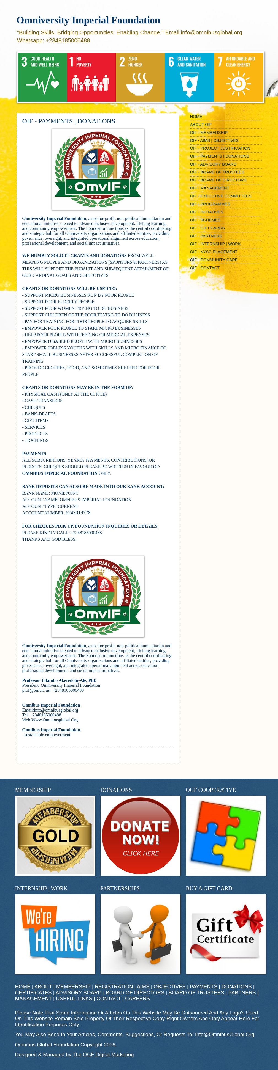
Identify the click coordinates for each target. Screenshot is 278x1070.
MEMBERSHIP (73, 986)
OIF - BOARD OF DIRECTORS (218, 180)
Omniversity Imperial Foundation (88, 20)
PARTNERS (242, 992)
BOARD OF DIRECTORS (135, 992)
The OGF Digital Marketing (103, 1054)
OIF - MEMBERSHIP (209, 132)
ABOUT (43, 986)
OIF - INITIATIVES (206, 212)
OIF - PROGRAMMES (210, 204)
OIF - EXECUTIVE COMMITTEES (221, 196)
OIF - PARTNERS (206, 236)
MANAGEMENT (33, 998)
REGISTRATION (114, 986)
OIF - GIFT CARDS (207, 228)
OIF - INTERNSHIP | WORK (215, 244)
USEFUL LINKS (74, 998)
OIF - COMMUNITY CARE (214, 260)
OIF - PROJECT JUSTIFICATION (220, 148)
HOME (196, 116)
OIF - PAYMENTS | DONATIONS (219, 156)
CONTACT (108, 998)
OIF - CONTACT (205, 268)
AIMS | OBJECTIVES (161, 986)
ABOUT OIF (201, 124)
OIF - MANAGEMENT (210, 188)
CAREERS (137, 998)
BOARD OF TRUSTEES (196, 992)
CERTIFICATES (33, 992)
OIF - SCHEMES (205, 220)
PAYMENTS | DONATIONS (221, 986)
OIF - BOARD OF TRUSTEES (217, 172)
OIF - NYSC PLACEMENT (214, 252)
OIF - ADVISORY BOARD (213, 164)
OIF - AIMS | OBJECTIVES (214, 140)
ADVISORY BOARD (79, 992)
